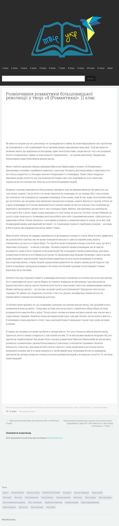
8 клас (71, 68)
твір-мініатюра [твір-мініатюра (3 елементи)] (37, 507)
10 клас (91, 68)
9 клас (80, 68)
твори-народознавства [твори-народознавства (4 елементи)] (90, 502)
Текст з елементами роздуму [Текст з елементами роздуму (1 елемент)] (14, 502)
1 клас (5, 68)
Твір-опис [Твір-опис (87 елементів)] (18, 497)
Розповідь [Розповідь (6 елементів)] (67, 493)
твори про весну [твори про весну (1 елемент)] (9, 507)
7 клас (61, 68)
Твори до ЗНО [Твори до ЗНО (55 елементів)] (97, 493)
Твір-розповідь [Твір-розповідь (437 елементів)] (47, 497)
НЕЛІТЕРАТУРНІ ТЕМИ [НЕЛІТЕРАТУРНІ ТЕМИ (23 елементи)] (51, 493)
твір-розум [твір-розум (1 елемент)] (50, 507)
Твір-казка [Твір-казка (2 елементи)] (7, 497)
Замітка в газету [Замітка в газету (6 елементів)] (33, 493)
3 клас (24, 68)
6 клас (52, 68)
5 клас (43, 68)
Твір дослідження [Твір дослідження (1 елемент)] (63, 497)
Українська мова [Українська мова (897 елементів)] (71, 502)
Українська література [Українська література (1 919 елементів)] (53, 502)
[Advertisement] (59, 121)
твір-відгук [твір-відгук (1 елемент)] (23, 507)
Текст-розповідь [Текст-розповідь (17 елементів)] (105, 497)
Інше (110, 68)
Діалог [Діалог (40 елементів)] (5, 493)
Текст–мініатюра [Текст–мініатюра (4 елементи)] (35, 502)
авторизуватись (55, 438)
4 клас (33, 68)
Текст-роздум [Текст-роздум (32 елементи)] (90, 497)
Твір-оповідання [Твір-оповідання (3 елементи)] (31, 497)
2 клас (14, 68)
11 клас (101, 68)
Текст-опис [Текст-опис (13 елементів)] (78, 497)
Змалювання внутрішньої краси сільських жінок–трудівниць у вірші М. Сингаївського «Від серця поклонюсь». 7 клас (88, 423)
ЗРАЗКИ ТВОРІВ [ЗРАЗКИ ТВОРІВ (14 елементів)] (17, 493)
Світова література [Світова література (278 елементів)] (81, 493)
